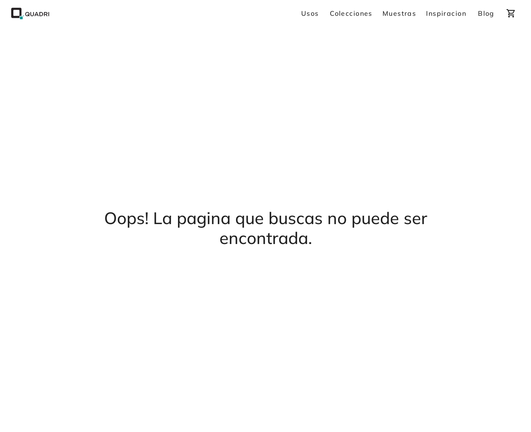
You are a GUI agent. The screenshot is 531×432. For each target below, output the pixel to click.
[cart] (511, 13)
